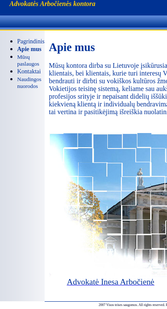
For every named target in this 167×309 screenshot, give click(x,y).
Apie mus (29, 49)
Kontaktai (29, 71)
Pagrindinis (31, 41)
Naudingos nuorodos (29, 82)
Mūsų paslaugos (28, 60)
